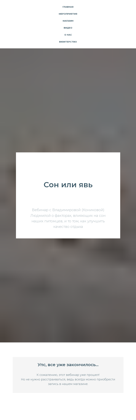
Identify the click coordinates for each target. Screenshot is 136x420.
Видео (68, 27)
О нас (68, 34)
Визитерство (68, 41)
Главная (68, 7)
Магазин (68, 20)
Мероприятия (68, 13)
